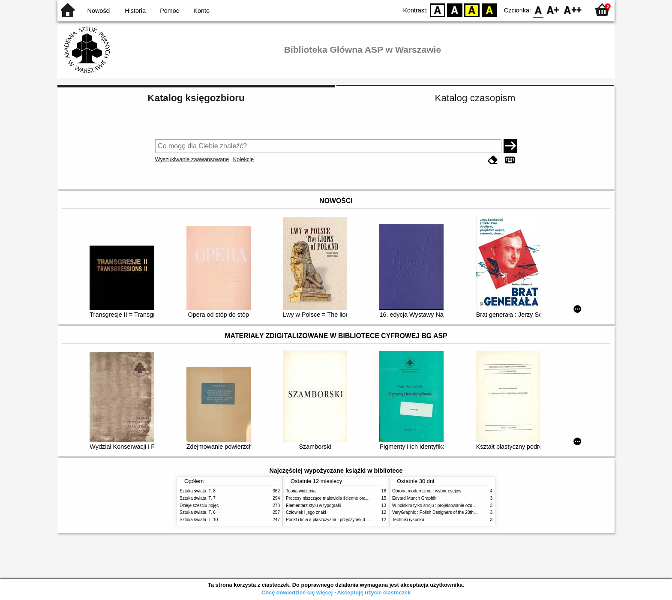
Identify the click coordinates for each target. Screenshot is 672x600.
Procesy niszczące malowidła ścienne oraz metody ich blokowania (349, 498)
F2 (573, 9)
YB (472, 9)
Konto (201, 10)
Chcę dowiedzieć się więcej (297, 592)
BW (454, 9)
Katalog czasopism (475, 98)
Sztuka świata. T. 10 (199, 519)
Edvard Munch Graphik (414, 498)
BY (489, 9)
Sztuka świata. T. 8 (198, 491)
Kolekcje (243, 159)
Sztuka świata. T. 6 (198, 512)
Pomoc (169, 10)
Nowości (99, 10)
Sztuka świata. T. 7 (198, 498)
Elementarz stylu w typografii (313, 505)
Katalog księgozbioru (195, 98)
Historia (135, 10)
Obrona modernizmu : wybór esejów (426, 491)
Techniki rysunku (408, 519)
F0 (538, 9)
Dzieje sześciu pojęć (199, 505)
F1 (553, 9)
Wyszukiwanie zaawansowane (192, 159)
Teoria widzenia (300, 491)
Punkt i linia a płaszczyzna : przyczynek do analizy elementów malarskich (356, 519)
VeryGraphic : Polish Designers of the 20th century (440, 512)
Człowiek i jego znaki (306, 512)
